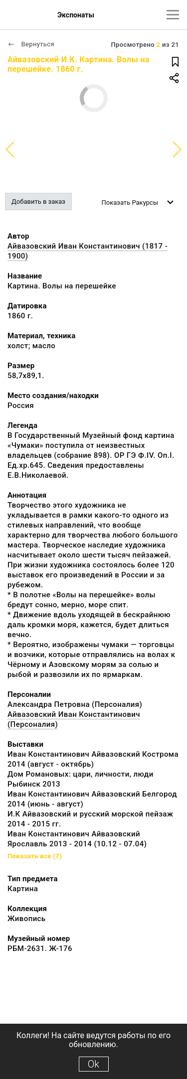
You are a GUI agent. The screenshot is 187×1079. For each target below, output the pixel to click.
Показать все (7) (34, 856)
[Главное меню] (173, 14)
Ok (93, 1064)
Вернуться (30, 44)
